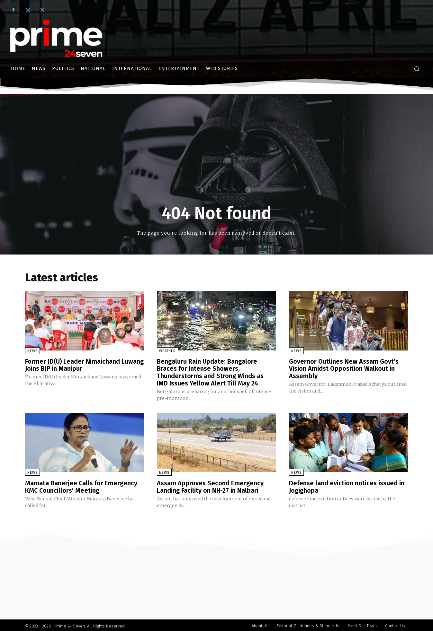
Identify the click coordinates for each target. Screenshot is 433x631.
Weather (167, 351)
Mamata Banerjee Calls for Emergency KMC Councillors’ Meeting (81, 485)
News (32, 351)
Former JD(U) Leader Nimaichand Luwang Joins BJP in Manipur (84, 365)
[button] (416, 68)
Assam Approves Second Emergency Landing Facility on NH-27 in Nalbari (210, 485)
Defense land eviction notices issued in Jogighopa (346, 485)
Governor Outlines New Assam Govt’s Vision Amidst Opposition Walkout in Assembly (344, 368)
